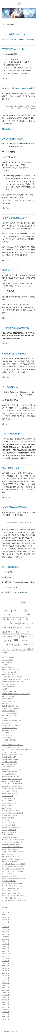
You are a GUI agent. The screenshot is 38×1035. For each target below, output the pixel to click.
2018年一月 (5, 951)
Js (15, 627)
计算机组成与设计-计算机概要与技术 (12, 681)
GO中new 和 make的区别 (9, 854)
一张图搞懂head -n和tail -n (9, 728)
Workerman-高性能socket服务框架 (11, 720)
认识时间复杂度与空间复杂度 (10, 708)
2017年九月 (5, 961)
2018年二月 (5, 949)
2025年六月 (5, 912)
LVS (28, 632)
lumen (23, 632)
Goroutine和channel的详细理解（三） (12, 842)
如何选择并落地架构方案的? (14, 218)
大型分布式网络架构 (11, 434)
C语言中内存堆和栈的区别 (9, 861)
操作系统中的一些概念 (8, 686)
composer (17, 615)
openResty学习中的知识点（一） (11, 791)
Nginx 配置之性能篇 (11, 468)
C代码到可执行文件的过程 (9, 764)
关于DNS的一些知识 (8, 657)
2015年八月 (5, 1014)
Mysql (16, 636)
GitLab (5, 623)
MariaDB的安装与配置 (8, 825)
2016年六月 (5, 995)
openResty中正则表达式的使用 (10, 776)
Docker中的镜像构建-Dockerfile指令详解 (13, 878)
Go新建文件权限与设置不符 (10, 849)
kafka (19, 627)
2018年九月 (5, 946)
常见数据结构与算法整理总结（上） (12, 747)
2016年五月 (5, 997)
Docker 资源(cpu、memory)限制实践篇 (13, 869)
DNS (28, 615)
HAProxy (24, 623)
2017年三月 (5, 975)
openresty (7, 640)
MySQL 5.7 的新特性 (8, 818)
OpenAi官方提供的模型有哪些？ (11, 669)
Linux (6, 631)
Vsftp (4, 648)
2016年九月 (5, 990)
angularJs (5, 610)
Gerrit (22, 619)
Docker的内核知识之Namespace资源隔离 (13, 864)
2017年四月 (5, 973)
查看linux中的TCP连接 (8, 798)
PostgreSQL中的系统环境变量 (10, 810)
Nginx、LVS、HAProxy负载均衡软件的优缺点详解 (16, 749)
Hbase (31, 623)
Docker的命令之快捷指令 (9, 881)
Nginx (24, 636)
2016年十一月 (6, 985)
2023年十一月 (6, 915)
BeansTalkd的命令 (7, 801)
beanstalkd (21, 610)
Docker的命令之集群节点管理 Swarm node (14, 900)
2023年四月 (5, 919)
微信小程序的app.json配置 (9, 815)
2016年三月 (5, 1002)
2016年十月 (5, 987)
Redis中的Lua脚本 (7, 805)
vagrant (30, 644)
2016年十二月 (6, 983)
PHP (16, 640)
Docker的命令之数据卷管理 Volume (12, 883)
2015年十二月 (6, 1009)
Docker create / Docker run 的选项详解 (12, 871)
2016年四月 (5, 1000)
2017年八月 (5, 963)
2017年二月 (5, 978)
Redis (17, 644)
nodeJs (31, 636)
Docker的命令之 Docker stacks (10, 890)
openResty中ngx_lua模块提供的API (12, 784)
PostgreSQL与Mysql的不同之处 (11, 827)
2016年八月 (5, 992)
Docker (6, 619)
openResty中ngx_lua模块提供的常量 (12, 786)
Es (13, 619)
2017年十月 (5, 958)
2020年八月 (5, 939)
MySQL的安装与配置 (8, 822)
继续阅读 (6, 78)
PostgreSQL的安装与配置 (9, 830)
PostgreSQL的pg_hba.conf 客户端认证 (12, 813)
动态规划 (4, 689)
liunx (13, 631)
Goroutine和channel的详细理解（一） (12, 847)
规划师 (30, 649)
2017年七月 (5, 966)
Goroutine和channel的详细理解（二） (12, 844)
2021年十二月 (6, 924)
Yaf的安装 (5, 742)
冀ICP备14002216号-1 (12, 1031)
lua (17, 632)
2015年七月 (5, 1017)
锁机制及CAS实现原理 (8, 711)
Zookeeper (20, 649)
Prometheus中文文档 (8, 684)
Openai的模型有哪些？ (8, 667)
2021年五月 (5, 929)
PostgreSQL (24, 640)
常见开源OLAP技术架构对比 (10, 713)
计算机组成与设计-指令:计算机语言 (12, 677)
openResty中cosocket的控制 (9, 771)
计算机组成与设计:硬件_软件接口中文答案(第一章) (16, 679)
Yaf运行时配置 (6, 737)
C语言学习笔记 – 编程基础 (9, 730)
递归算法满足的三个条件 (9, 701)
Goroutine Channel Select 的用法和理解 (13, 839)
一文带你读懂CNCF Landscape (15, 34)
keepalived (27, 628)
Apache (13, 610)
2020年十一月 (6, 936)
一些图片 (4, 664)
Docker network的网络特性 (9, 876)
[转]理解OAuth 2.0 (10, 270)
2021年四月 (5, 931)
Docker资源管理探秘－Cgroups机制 (12, 859)
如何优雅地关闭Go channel (9, 837)
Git (27, 619)
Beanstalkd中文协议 (7, 796)
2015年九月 (5, 1012)
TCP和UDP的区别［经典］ (14, 49)
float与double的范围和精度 (9, 762)
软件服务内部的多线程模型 (14, 353)
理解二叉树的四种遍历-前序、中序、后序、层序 (15, 694)
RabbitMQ (8, 644)
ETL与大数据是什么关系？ (9, 715)
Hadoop (16, 623)
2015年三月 (5, 1019)
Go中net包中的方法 (7, 835)
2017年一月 (5, 980)
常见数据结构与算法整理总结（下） (12, 745)
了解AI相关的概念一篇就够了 (10, 672)
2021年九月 (5, 927)
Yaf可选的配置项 (7, 735)
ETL (18, 619)
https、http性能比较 (10, 567)
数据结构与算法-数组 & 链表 (10, 706)
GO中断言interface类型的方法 (10, 856)
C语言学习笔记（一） (8, 733)
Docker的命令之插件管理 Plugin (11, 898)
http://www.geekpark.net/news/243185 (22, 39)
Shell (25, 644)
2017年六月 (5, 968)
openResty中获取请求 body (9, 774)
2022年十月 (5, 922)
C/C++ (5, 615)
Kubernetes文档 (6, 723)
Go (11, 623)
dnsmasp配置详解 (7, 662)
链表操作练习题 (6, 703)
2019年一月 (5, 944)
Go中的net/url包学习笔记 (9, 832)
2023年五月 (5, 917)
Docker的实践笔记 (7, 873)
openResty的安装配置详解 (9, 793)
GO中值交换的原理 (7, 698)
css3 (23, 615)
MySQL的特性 (6, 820)
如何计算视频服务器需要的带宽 (16, 507)
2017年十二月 (6, 953)
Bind (28, 610)
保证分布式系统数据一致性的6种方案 (18, 88)
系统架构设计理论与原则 (13, 139)
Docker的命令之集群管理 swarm (11, 888)
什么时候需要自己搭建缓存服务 (16, 328)
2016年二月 (5, 1004)
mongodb (7, 636)
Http (11, 627)
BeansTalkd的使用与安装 (9, 803)
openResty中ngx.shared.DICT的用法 (12, 769)
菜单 (19, 3)
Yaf (8, 649)
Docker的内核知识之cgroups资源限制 (12, 866)
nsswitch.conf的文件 (7, 660)
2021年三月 (5, 934)
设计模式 (4, 718)
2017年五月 (5, 970)
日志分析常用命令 (10, 387)
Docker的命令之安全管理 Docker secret (13, 895)
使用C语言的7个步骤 (8, 766)
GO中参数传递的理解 (8, 696)
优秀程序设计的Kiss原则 (9, 691)
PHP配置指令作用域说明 (9, 740)
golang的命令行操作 (8, 674)
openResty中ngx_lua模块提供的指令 (12, 788)
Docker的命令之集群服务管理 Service (12, 893)
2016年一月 (5, 1007)
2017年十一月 (6, 956)
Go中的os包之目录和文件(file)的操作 (12, 852)
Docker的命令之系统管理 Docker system (13, 886)
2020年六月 (5, 941)
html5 (5, 628)
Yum (13, 649)
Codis (11, 615)
